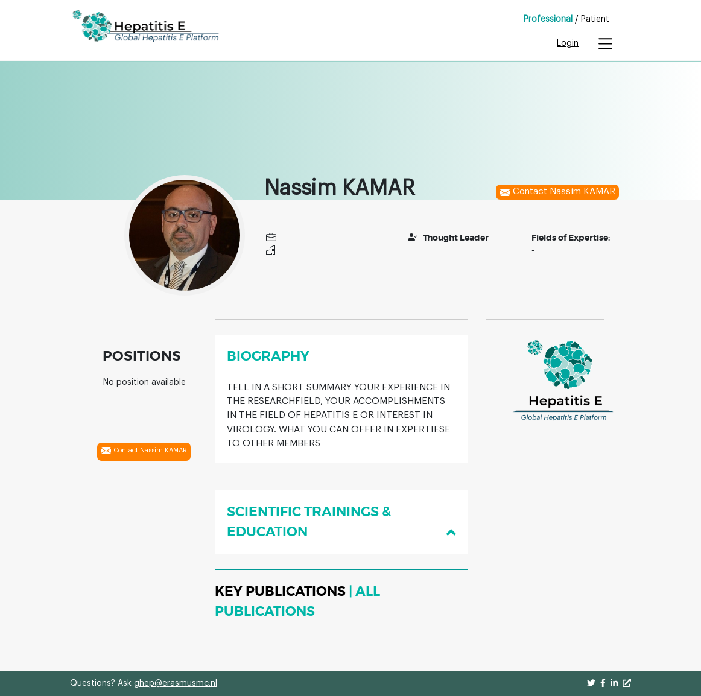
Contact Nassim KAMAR (557, 192)
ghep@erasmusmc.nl (175, 683)
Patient (595, 19)
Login (568, 43)
